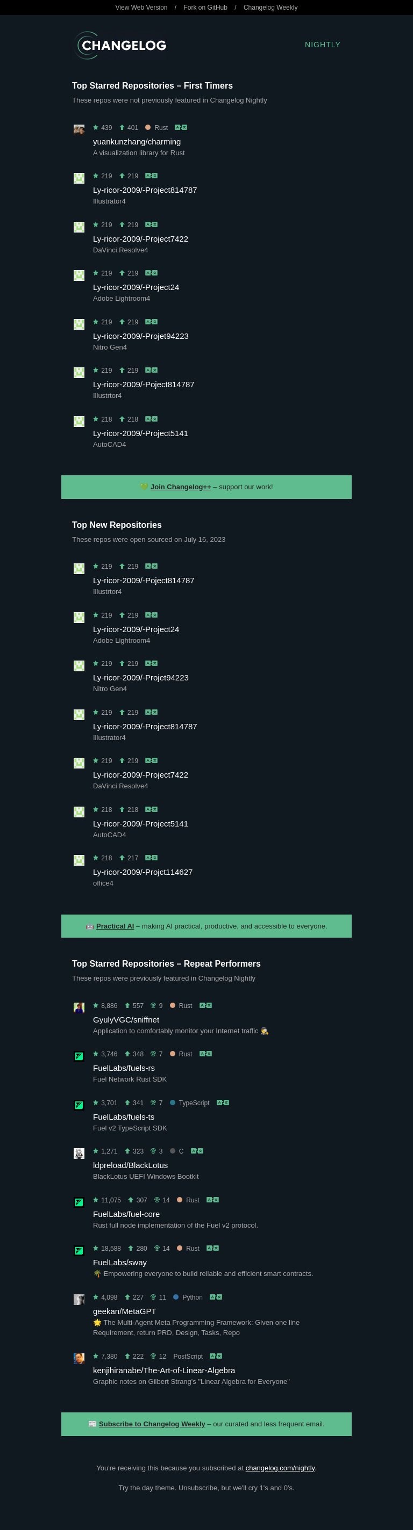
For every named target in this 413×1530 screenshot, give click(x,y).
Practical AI (115, 926)
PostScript (188, 1356)
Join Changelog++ (181, 487)
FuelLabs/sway (120, 1262)
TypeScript (190, 1103)
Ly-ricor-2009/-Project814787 (145, 189)
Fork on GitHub (205, 7)
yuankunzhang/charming (137, 141)
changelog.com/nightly (280, 1468)
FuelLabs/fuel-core (126, 1214)
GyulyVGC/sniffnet (126, 1019)
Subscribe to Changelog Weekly (152, 1424)
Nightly (323, 44)
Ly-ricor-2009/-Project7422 (140, 238)
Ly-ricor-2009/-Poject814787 (144, 384)
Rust (156, 128)
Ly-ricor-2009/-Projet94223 (141, 335)
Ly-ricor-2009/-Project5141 (140, 433)
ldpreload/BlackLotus (130, 1165)
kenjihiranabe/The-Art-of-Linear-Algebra (164, 1370)
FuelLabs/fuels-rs (124, 1067)
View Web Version (142, 7)
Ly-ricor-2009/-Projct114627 (143, 871)
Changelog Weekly (271, 7)
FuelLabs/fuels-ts (123, 1116)
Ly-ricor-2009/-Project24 (136, 287)
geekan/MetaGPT (124, 1311)
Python (187, 1297)
